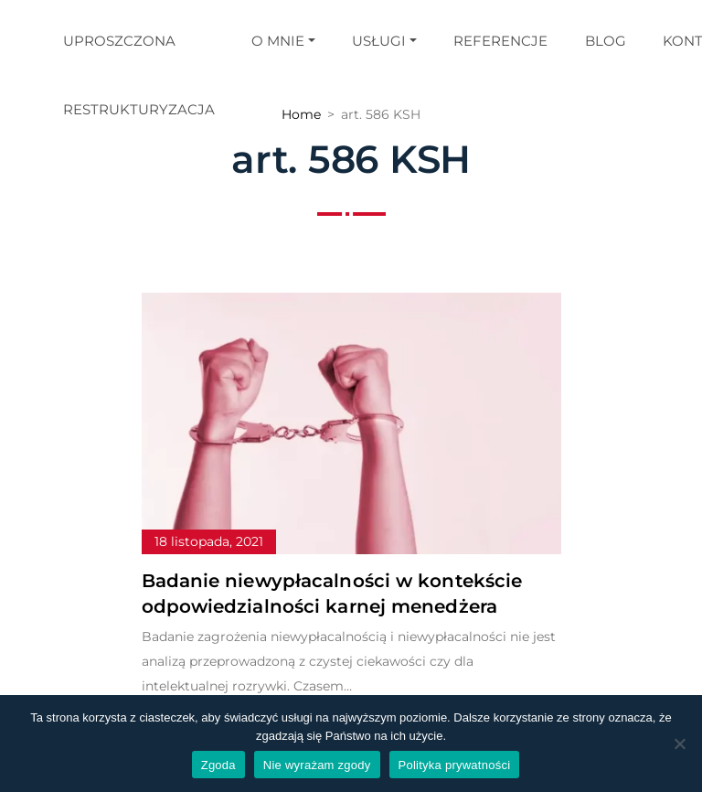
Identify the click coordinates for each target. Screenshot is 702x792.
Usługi (379, 40)
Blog (605, 40)
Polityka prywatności (455, 765)
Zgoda (218, 765)
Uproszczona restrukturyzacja (139, 75)
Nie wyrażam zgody (317, 765)
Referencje (500, 40)
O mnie (277, 40)
